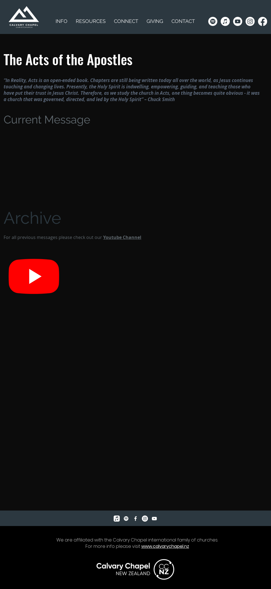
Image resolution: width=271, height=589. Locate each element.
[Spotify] (212, 21)
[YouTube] (154, 519)
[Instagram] (250, 21)
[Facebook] (262, 21)
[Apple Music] (225, 21)
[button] (91, 21)
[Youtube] (237, 21)
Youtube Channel (122, 237)
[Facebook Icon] (135, 519)
